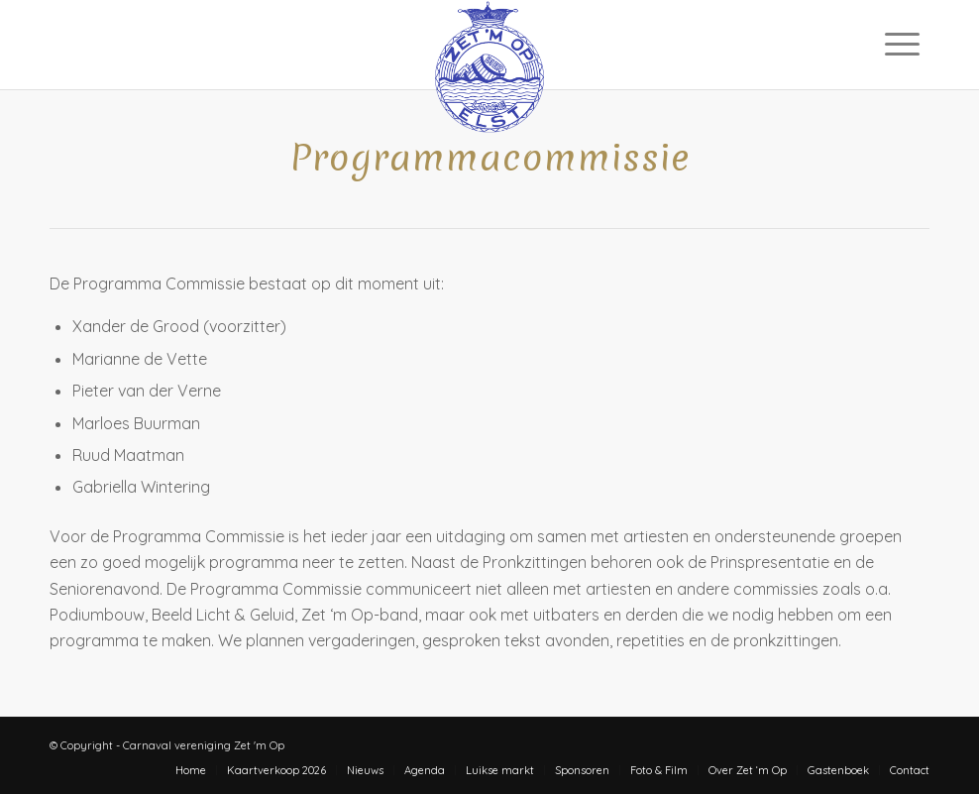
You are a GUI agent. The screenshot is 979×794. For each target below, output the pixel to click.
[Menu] (902, 43)
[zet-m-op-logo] (490, 44)
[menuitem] (902, 43)
